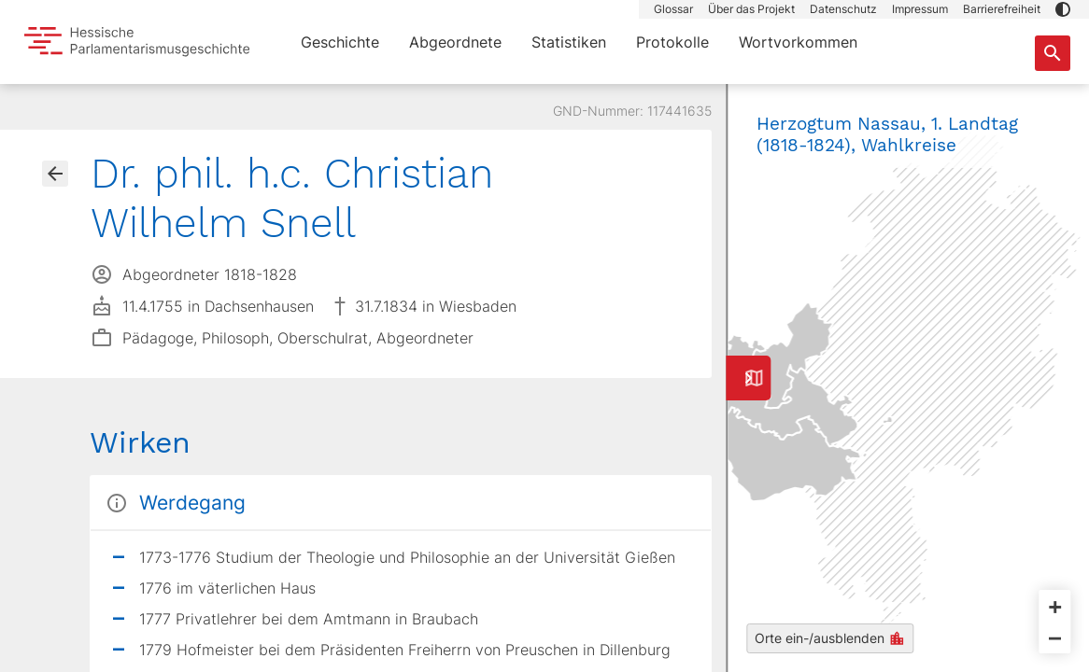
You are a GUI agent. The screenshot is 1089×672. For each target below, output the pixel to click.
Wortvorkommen (798, 42)
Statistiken (568, 42)
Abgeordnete (455, 42)
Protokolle (672, 42)
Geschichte (340, 42)
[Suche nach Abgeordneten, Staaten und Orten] (1052, 53)
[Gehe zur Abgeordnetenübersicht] (55, 174)
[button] (1062, 9)
